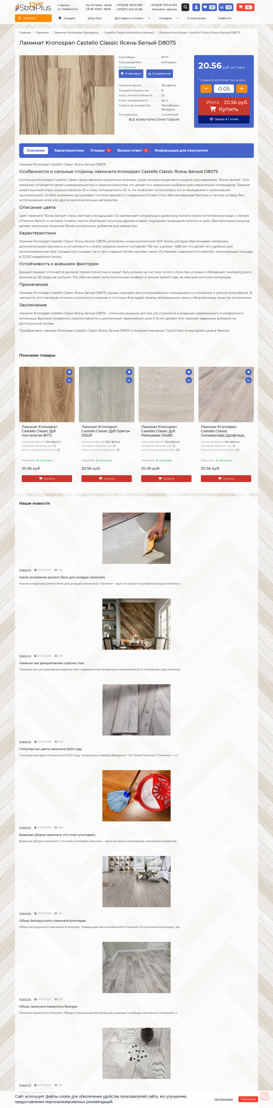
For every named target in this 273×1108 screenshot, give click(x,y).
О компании (196, 18)
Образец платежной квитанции (30, 1028)
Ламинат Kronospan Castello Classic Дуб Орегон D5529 (105, 431)
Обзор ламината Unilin (157, 660)
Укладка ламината (70, 1005)
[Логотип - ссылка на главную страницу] (169, 1005)
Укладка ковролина (71, 1026)
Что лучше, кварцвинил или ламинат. (41, 755)
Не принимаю (224, 1099)
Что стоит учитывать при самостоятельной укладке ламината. (99, 757)
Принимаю (248, 1099)
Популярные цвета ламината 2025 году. (166, 570)
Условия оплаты (27, 1020)
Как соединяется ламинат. (159, 850)
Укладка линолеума (71, 1011)
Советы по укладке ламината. (102, 850)
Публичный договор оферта (30, 1038)
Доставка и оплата (129, 18)
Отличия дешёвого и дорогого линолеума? (223, 945)
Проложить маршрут (219, 1001)
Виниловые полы (110, 1016)
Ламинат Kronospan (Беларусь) (76, 32)
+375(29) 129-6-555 (129, 5)
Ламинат (42, 32)
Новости (224, 18)
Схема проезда (214, 1007)
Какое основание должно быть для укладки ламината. (43, 570)
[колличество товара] (224, 88)
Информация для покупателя (181, 150)
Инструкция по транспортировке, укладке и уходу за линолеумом (29, 1052)
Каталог (104, 997)
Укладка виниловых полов (71, 1018)
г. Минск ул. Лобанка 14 (221, 1013)
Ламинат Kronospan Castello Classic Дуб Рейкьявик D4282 (159, 431)
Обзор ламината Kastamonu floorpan (101, 662)
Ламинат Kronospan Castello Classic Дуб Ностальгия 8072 (40, 431)
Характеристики (69, 150)
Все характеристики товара (154, 120)
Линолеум (105, 1011)
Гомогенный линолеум (114, 1028)
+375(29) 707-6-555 (163, 5)
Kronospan (169, 62)
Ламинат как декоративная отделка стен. (100, 570)
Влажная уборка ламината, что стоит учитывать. (222, 570)
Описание (36, 150)
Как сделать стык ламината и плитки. (221, 852)
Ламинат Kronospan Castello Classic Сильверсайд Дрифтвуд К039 (222, 431)
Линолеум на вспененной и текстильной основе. (101, 945)
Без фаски (168, 85)
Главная (25, 32)
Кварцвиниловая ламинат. (40, 943)
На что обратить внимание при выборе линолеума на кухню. (164, 945)
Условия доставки (28, 1015)
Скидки (66, 18)
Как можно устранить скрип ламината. (220, 755)
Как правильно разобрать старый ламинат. (225, 662)
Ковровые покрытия (112, 1022)
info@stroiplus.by (158, 1033)
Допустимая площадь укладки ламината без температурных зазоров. (162, 757)
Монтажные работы (73, 997)
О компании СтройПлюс (24, 1007)
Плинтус (103, 1034)
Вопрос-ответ (133, 150)
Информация (27, 997)
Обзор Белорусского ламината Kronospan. (43, 662)
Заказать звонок (164, 9)
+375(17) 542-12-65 (129, 9)
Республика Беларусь (170, 107)
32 (162, 95)
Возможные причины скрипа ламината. (42, 852)
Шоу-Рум (95, 18)
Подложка (105, 1039)
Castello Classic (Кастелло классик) (129, 32)
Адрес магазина (27, 1064)
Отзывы (100, 150)
